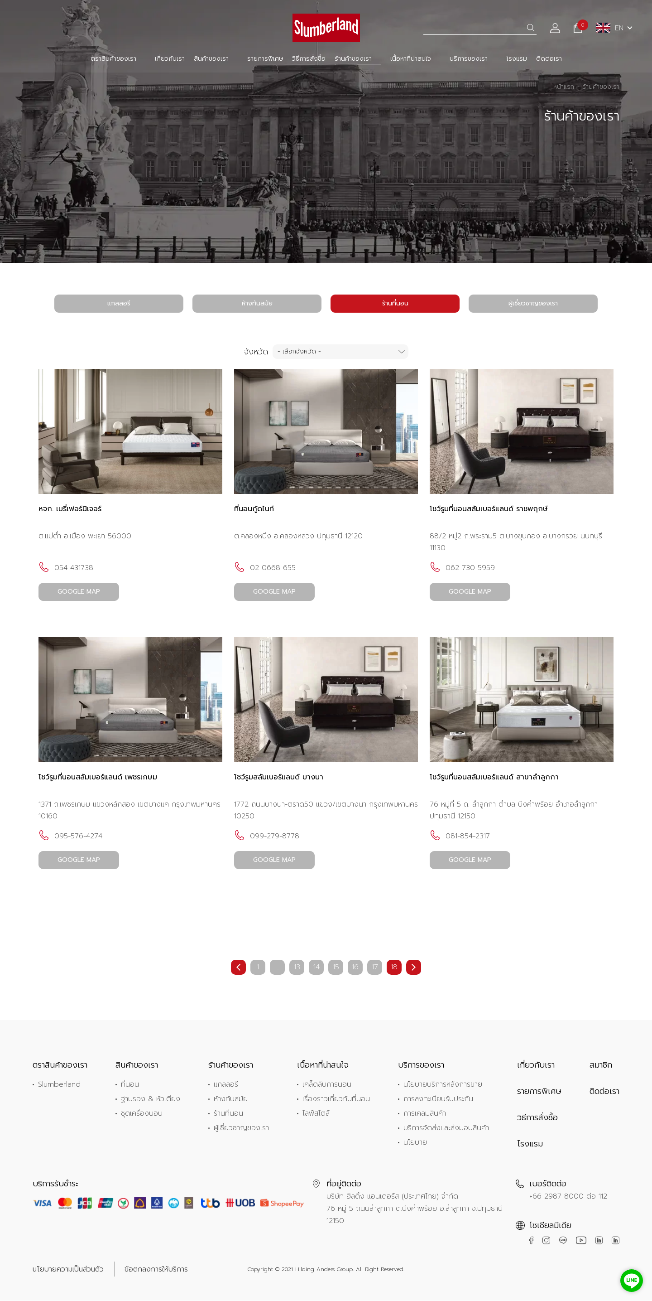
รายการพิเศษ (265, 58)
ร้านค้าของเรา (353, 58)
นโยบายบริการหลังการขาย (442, 1084)
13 (297, 967)
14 (316, 967)
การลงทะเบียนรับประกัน (438, 1099)
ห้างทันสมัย (257, 303)
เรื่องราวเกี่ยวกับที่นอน (336, 1099)
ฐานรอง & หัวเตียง (150, 1099)
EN (609, 28)
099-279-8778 (266, 836)
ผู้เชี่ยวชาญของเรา (533, 303)
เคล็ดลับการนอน (326, 1084)
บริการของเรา (469, 58)
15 (336, 967)
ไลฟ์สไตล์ (316, 1113)
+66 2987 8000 (556, 1196)
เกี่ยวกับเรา (170, 58)
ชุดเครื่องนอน (142, 1113)
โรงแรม (516, 58)
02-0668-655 (265, 568)
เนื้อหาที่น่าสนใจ (410, 58)
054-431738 (65, 568)
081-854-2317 (460, 836)
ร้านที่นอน (395, 303)
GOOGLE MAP (79, 592)
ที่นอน (130, 1084)
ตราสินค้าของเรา (113, 58)
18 (394, 967)
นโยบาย (415, 1142)
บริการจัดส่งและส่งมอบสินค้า (446, 1128)
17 (375, 967)
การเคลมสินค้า (424, 1113)
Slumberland (59, 1084)
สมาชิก (601, 1065)
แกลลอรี (118, 303)
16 (355, 967)
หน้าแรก (563, 87)
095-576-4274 (70, 836)
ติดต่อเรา (549, 58)
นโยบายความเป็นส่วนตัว (68, 1269)
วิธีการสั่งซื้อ (309, 58)
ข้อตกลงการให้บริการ (156, 1269)
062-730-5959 (462, 568)
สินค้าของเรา (211, 58)
